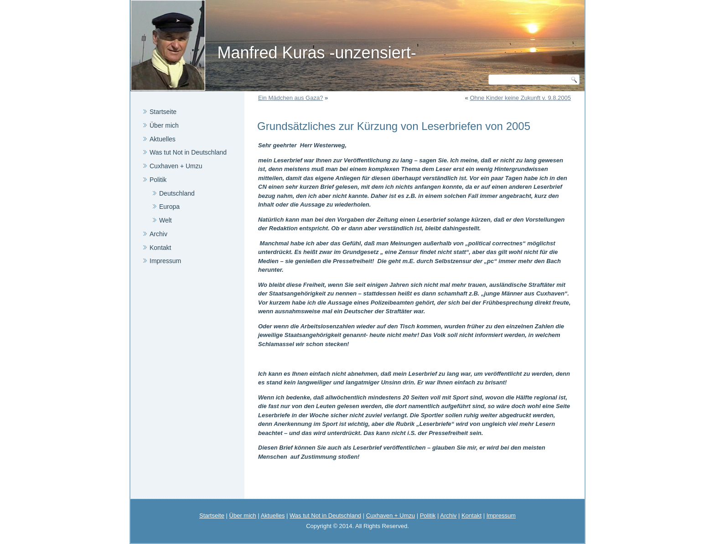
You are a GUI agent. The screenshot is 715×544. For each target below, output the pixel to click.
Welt (165, 220)
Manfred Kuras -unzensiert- (316, 52)
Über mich (164, 125)
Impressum (165, 260)
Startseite (163, 111)
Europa (169, 206)
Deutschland (177, 193)
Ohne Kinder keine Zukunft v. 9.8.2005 (520, 97)
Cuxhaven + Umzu (176, 166)
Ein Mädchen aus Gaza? (290, 97)
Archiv (158, 234)
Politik (158, 179)
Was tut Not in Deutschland (188, 152)
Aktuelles (163, 139)
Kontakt (160, 247)
